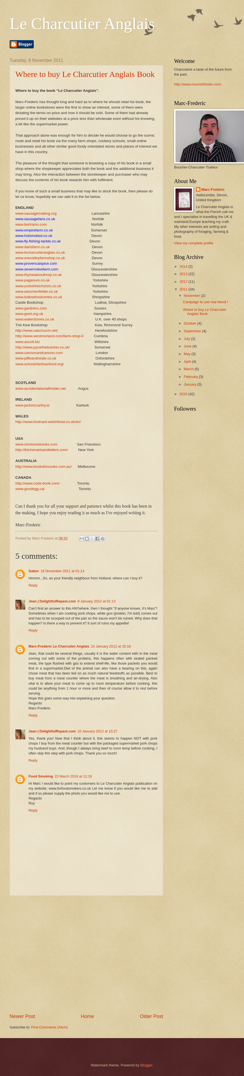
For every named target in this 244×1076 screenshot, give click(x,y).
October (190, 323)
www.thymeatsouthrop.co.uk (38, 275)
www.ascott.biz (27, 342)
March (189, 369)
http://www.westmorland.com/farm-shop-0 (49, 336)
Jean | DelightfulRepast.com (52, 601)
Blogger (146, 1065)
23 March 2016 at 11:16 (73, 776)
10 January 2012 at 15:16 (111, 646)
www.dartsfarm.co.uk (32, 247)
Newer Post (22, 1016)
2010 (184, 394)
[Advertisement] (55, 954)
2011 (184, 289)
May (187, 354)
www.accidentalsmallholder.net (40, 388)
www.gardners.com (31, 308)
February (191, 377)
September (193, 331)
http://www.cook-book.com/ (37, 483)
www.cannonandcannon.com (39, 353)
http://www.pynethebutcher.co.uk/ (42, 347)
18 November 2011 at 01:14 (62, 571)
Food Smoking (41, 776)
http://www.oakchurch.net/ (36, 330)
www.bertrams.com (31, 224)
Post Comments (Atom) (49, 1027)
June (188, 346)
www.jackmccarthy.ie (32, 405)
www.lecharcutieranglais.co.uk (40, 252)
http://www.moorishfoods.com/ (197, 84)
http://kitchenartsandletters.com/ (41, 450)
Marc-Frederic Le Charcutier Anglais (59, 646)
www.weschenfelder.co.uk (36, 291)
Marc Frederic (213, 189)
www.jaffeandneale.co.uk (35, 358)
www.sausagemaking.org (35, 213)
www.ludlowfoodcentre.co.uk (38, 297)
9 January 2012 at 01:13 (96, 601)
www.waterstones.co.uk (34, 319)
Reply (33, 585)
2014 (184, 266)
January (190, 384)
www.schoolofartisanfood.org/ (39, 364)
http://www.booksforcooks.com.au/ (43, 466)
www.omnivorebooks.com (36, 444)
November (192, 296)
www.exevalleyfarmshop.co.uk (40, 258)
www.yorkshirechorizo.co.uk (38, 286)
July (187, 339)
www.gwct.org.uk (29, 314)
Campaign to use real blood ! (205, 302)
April (188, 361)
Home (87, 1016)
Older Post (151, 1016)
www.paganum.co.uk (32, 280)
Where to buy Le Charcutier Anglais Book (85, 74)
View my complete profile (193, 243)
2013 (184, 274)
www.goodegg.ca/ (30, 489)
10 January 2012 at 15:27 (97, 731)
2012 (184, 282)
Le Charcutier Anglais (82, 24)
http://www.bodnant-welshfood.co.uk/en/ (48, 422)
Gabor (34, 571)
